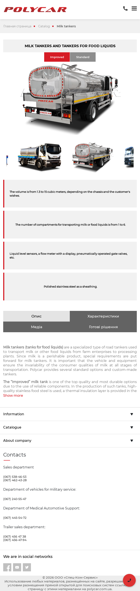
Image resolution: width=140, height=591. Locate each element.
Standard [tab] (82, 57)
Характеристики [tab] (103, 316)
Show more (13, 396)
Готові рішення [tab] (103, 327)
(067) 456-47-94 (14, 540)
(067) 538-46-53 (14, 476)
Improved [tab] (57, 57)
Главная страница (17, 26)
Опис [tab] (36, 316)
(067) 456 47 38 (14, 536)
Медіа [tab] (36, 327)
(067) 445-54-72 (14, 517)
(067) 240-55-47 (14, 499)
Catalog (44, 26)
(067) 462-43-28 (15, 480)
